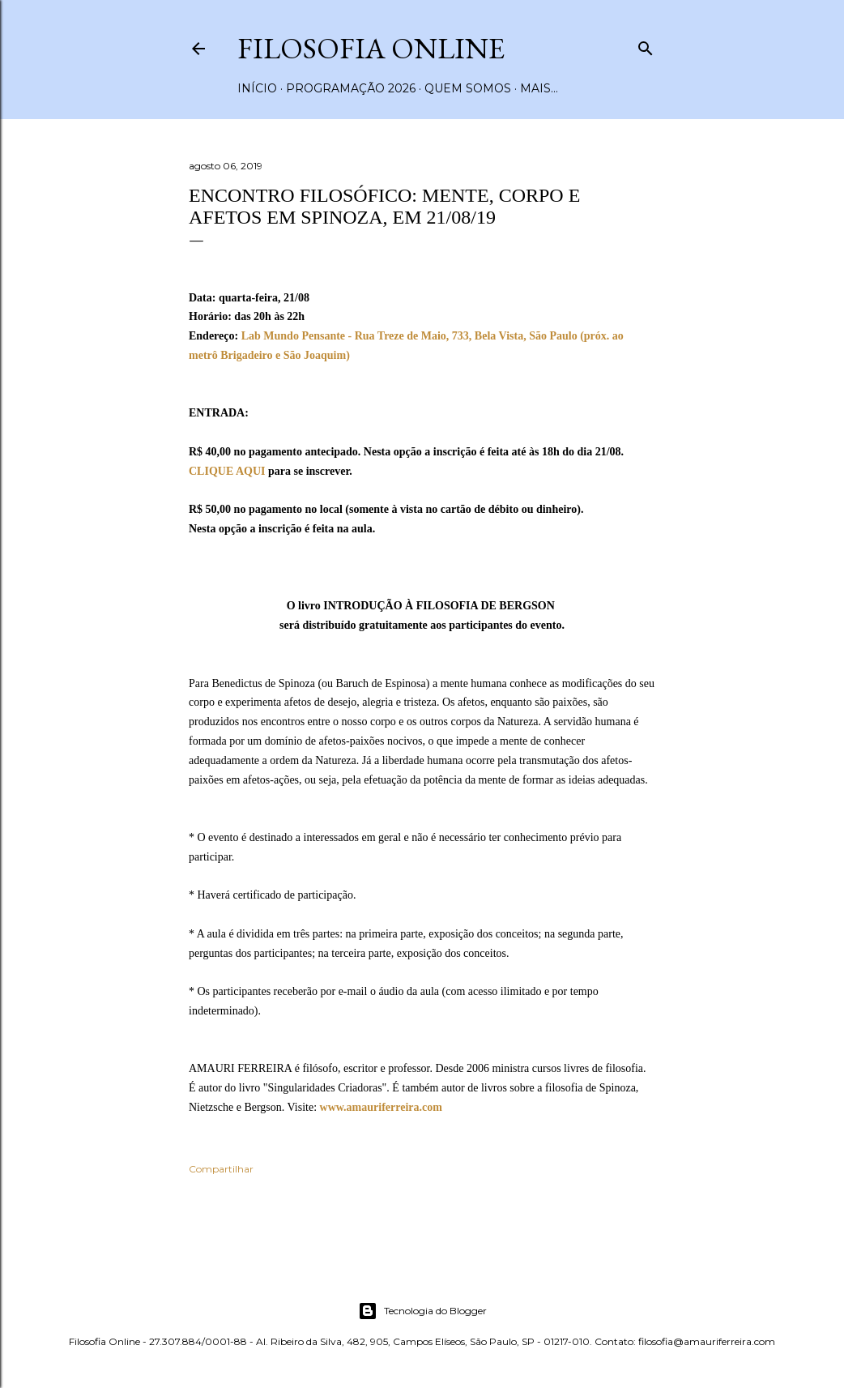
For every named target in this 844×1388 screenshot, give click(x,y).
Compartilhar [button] (221, 1169)
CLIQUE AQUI (227, 471)
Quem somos (467, 88)
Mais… (539, 88)
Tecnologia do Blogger (422, 1311)
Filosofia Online (371, 48)
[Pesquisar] (645, 45)
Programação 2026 (351, 88)
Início (257, 88)
